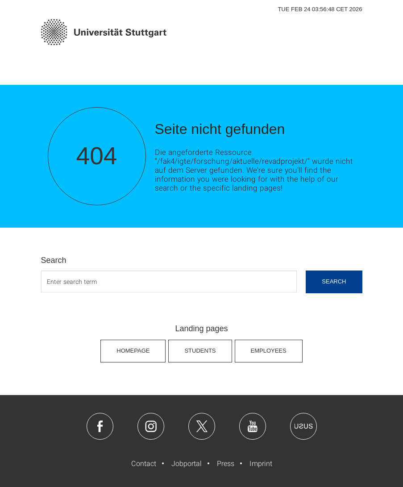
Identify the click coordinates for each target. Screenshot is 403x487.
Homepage (133, 350)
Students (200, 350)
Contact (143, 463)
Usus (303, 426)
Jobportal (186, 463)
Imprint (260, 463)
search (334, 281)
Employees (269, 350)
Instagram (150, 426)
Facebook (100, 426)
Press (225, 463)
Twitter (201, 426)
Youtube (252, 426)
